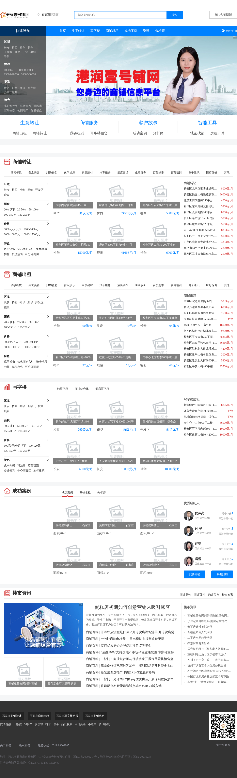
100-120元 (34, 445)
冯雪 (198, 559)
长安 (6, 47)
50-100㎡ (34, 209)
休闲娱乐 (69, 172)
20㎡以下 (9, 209)
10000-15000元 (31, 234)
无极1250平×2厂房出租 (198, 324)
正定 (25, 52)
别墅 (14, 88)
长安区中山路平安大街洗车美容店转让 (207, 236)
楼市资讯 (227, 594)
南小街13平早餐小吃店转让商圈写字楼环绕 (210, 247)
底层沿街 (9, 249)
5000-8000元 (31, 229)
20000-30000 (28, 74)
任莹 (198, 543)
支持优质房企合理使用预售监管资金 (126, 645)
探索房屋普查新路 (198, 643)
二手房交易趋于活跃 (199, 637)
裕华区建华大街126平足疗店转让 (204, 224)
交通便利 (9, 470)
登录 (228, 30)
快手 (56, 724)
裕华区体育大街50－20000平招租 (204, 434)
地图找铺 (225, 14)
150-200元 (24, 450)
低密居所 (25, 106)
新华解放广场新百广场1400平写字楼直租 (208, 405)
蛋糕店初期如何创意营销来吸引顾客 (132, 607)
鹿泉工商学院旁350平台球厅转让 (204, 200)
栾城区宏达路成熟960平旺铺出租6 (204, 301)
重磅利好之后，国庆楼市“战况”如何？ (210, 654)
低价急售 (17, 254)
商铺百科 (199, 594)
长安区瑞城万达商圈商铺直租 (202, 313)
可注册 (21, 465)
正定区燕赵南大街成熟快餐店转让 (204, 241)
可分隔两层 (32, 254)
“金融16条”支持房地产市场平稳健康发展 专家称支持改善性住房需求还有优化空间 (158, 652)
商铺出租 (19, 133)
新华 (30, 47)
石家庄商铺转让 (12, 715)
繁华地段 (41, 249)
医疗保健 (211, 172)
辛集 (6, 56)
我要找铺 (222, 574)
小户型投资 (11, 106)
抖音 (48, 724)
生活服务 (140, 172)
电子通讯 (193, 172)
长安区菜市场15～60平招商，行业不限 (207, 218)
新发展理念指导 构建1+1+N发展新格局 (128, 672)
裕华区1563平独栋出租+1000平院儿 (205, 342)
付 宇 (198, 528)
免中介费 (9, 465)
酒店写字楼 (102, 388)
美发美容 (34, 172)
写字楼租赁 (99, 133)
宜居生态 (9, 110)
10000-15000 (26, 70)
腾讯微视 (104, 724)
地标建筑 (38, 470)
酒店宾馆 (122, 172)
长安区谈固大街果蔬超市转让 (202, 194)
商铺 (22, 88)
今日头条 (80, 724)
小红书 (92, 724)
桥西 (14, 47)
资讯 (146, 30)
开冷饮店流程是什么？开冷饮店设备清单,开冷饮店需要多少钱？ (145, 632)
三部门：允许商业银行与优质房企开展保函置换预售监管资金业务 (146, 679)
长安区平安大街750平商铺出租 (202, 336)
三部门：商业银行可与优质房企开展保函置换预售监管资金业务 (145, 659)
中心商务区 (24, 470)
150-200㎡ (24, 214)
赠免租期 (33, 465)
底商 (14, 92)
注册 (234, 30)
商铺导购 (185, 594)
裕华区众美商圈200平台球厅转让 (204, 212)
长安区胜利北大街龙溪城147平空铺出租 (208, 348)
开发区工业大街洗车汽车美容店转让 (206, 253)
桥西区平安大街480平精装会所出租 (205, 366)
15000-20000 (11, 74)
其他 (226, 172)
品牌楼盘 (36, 110)
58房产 (28, 724)
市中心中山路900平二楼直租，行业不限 (208, 422)
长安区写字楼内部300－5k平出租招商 (206, 428)
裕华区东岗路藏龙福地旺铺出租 (203, 206)
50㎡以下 (9, 425)
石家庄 (50, 14)
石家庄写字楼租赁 (67, 715)
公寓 (6, 92)
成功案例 (130, 30)
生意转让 (78, 30)
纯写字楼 (62, 388)
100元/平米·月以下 (15, 445)
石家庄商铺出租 (39, 715)
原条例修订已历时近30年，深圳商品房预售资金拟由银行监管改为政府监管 (153, 665)
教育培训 (176, 172)
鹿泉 (17, 52)
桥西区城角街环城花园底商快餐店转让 (207, 330)
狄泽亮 (199, 513)
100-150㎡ (10, 214)
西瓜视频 (66, 724)
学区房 (38, 106)
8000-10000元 (12, 234)
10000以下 (10, 70)
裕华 (22, 47)
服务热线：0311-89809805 (53, 745)
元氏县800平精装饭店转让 (199, 230)
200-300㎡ (24, 431)
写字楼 (32, 88)
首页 (63, 30)
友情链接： (7, 724)
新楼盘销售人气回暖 (199, 632)
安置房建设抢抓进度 (199, 626)
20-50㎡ (22, 209)
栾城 (33, 52)
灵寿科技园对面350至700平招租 (203, 319)
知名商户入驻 (25, 249)
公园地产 (22, 110)
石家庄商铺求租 (94, 715)
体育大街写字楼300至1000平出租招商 (206, 410)
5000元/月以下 (12, 229)
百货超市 (158, 172)
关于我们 (5, 745)
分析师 (160, 30)
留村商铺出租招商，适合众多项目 (204, 416)
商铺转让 (40, 133)
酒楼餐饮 (16, 172)
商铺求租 (112, 30)
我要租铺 (77, 133)
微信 (19, 724)
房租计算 (217, 133)
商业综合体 (82, 388)
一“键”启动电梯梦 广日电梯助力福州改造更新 (132, 638)
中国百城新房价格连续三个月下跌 (208, 676)
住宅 (6, 88)
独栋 (6, 254)
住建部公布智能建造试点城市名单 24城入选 (131, 685)
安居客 (39, 724)
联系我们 (24, 745)
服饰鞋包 (51, 172)
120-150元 (10, 450)
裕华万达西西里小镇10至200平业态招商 (208, 307)
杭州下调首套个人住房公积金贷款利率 (210, 665)
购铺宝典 (213, 594)
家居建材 (87, 172)
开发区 (8, 52)
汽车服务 (105, 172)
